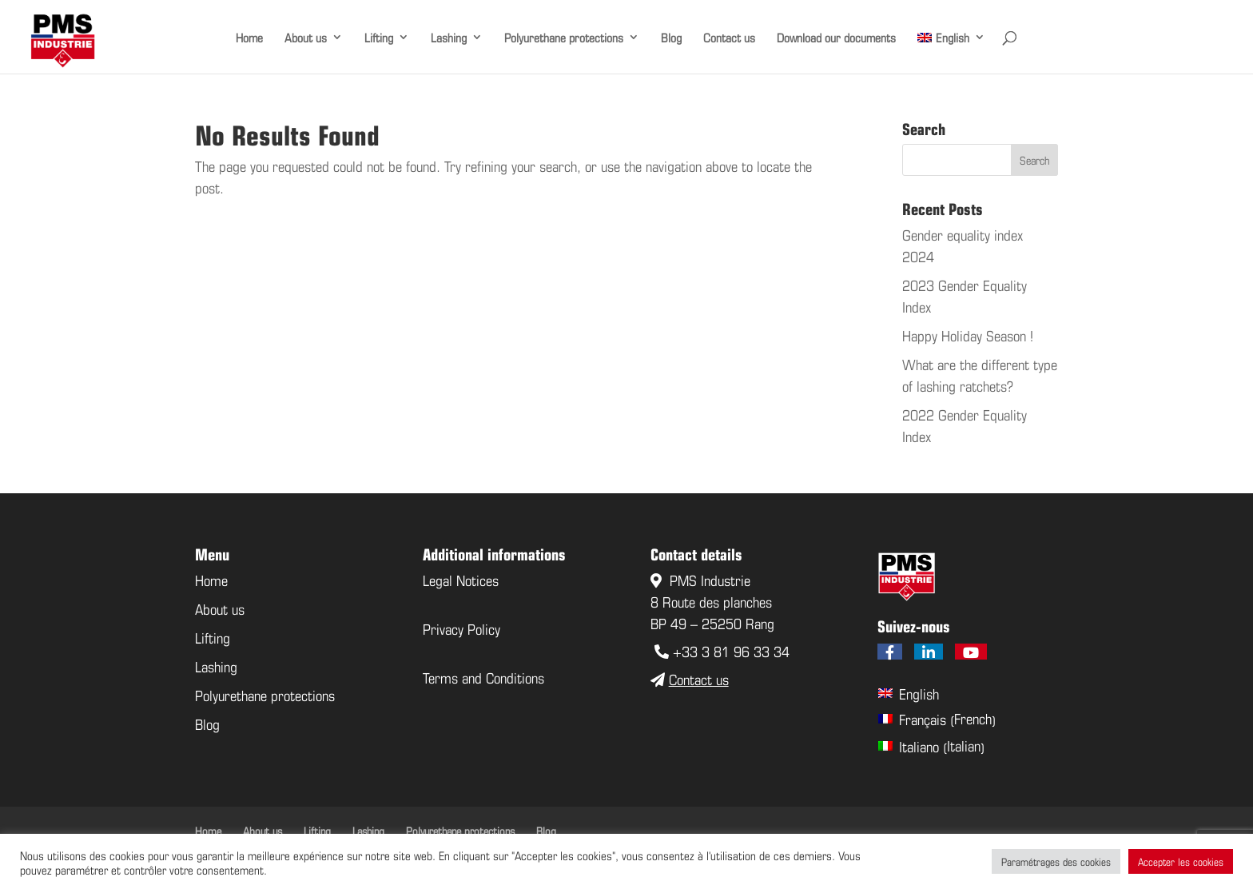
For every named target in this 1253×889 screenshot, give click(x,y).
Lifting (378, 37)
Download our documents (836, 37)
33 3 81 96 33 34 (736, 651)
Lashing (449, 37)
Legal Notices (461, 580)
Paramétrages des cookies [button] (1056, 861)
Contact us (729, 37)
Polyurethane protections (563, 37)
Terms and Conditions (483, 677)
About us (305, 37)
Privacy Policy (461, 628)
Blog (671, 37)
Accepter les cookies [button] (1180, 861)
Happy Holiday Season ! (967, 335)
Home (249, 37)
